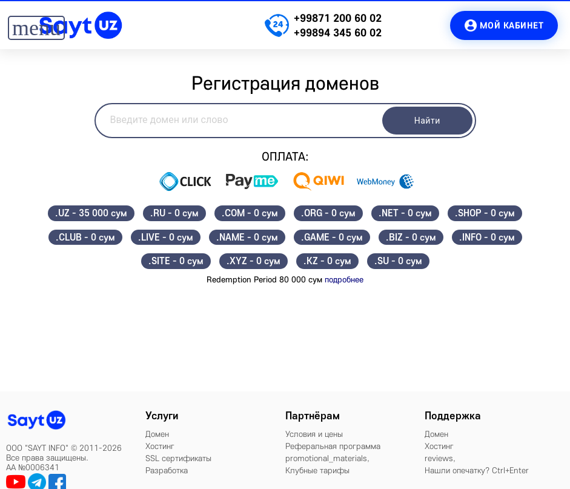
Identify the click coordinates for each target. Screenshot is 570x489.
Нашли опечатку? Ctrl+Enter (477, 470)
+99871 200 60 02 (338, 18)
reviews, (440, 458)
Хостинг (159, 446)
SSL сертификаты (178, 458)
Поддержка (453, 416)
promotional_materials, (327, 458)
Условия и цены (314, 433)
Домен (157, 433)
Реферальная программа (332, 446)
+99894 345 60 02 (338, 32)
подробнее (344, 279)
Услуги (162, 416)
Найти (427, 120)
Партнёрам (312, 416)
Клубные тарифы (317, 470)
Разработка (166, 470)
